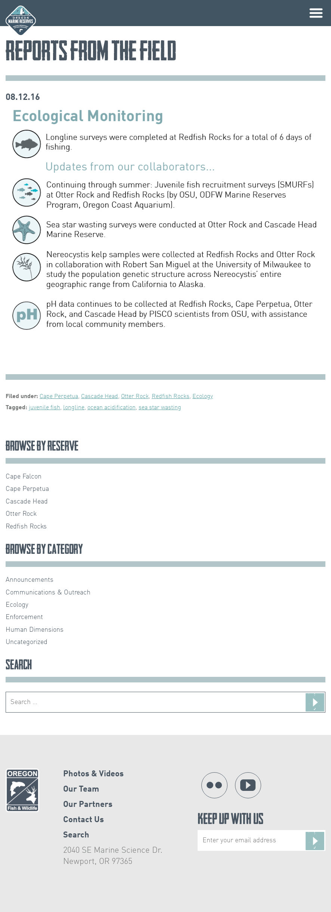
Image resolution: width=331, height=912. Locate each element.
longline (73, 408)
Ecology (202, 397)
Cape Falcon (23, 476)
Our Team (81, 789)
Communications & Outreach (48, 592)
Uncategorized (26, 642)
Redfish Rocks (170, 397)
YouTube (248, 785)
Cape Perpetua (59, 397)
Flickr (214, 785)
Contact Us (83, 820)
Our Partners (87, 805)
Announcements (29, 580)
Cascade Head (99, 397)
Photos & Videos (93, 774)
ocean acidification (111, 408)
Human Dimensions (35, 630)
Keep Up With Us (261, 832)
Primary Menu (316, 13)
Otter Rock (135, 397)
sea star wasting (160, 408)
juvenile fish (44, 408)
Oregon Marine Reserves (21, 21)
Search (76, 835)
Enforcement (24, 617)
